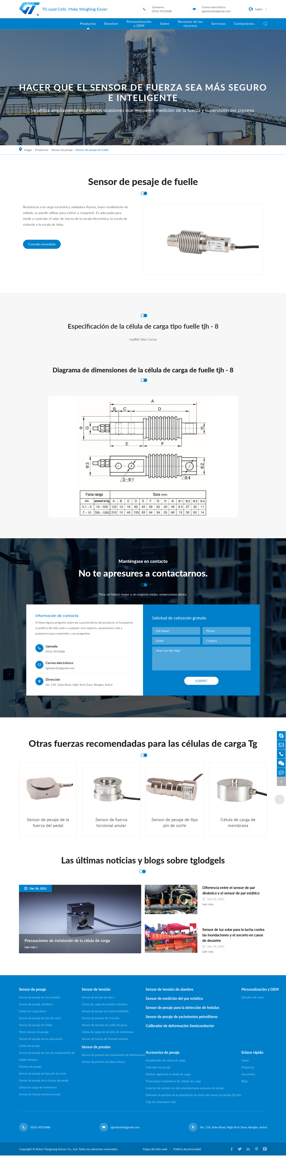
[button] (280, 799)
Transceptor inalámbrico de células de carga (173, 1081)
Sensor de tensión (96, 990)
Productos (41, 149)
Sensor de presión (96, 1047)
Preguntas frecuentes (248, 1071)
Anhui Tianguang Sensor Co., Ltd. (57, 1149)
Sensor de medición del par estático (174, 999)
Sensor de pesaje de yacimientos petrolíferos (182, 1017)
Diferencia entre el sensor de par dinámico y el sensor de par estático (229, 891)
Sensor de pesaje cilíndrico (36, 1004)
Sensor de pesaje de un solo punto (41, 1039)
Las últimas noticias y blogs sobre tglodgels (143, 861)
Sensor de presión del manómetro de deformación (113, 1055)
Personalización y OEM (254, 990)
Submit (201, 681)
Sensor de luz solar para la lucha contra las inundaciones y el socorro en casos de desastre (227, 935)
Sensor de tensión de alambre (169, 990)
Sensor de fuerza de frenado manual (105, 1039)
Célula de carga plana (32, 1011)
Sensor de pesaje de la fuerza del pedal (43, 1081)
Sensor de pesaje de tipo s (98, 997)
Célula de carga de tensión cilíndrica (104, 1004)
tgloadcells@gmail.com (216, 11)
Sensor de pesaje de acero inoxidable (105, 1011)
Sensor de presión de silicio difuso (103, 1062)
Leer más (30, 947)
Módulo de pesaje (30, 1067)
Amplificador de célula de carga (165, 1060)
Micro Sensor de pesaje (34, 1032)
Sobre (245, 1060)
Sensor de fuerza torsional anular (40, 1094)
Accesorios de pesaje (162, 1053)
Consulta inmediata (42, 244)
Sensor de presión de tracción (100, 1018)
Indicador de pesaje (158, 1067)
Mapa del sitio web (155, 1149)
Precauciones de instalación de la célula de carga (67, 941)
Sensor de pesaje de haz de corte (40, 1018)
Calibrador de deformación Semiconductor (180, 1026)
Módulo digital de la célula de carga (168, 1074)
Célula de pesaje (29, 1046)
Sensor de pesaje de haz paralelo (39, 997)
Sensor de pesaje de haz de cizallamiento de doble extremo (47, 1056)
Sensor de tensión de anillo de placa (104, 1025)
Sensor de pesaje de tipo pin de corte (42, 1074)
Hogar (28, 149)
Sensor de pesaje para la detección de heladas (182, 1008)
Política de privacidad (187, 1149)
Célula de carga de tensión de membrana (108, 1032)
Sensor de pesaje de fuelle (92, 149)
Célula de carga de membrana (38, 1087)
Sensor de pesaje (62, 149)
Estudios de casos (252, 997)
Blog (244, 1081)
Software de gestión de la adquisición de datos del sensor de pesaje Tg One (193, 1095)
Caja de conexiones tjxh (161, 1102)
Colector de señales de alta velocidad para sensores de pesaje (185, 1088)
